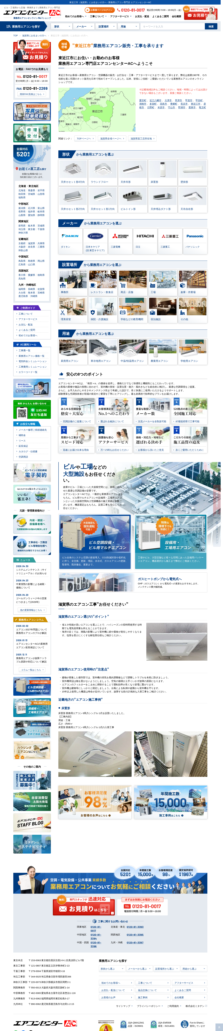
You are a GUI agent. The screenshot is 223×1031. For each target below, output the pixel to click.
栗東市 (192, 107)
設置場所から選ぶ (164, 968)
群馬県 (22, 225)
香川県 (22, 274)
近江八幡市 (155, 100)
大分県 (22, 292)
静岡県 (41, 215)
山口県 (31, 264)
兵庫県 (41, 243)
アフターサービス (119, 16)
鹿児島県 (23, 296)
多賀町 (153, 103)
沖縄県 (33, 296)
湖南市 (142, 103)
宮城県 (31, 193)
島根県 (31, 260)
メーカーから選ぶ (137, 968)
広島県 (22, 264)
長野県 (22, 211)
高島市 (163, 103)
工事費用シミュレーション (33, 366)
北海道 (22, 190)
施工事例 (142, 997)
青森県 (31, 190)
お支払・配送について (113, 990)
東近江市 (195, 103)
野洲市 (181, 107)
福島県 (22, 197)
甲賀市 (188, 100)
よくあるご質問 (160, 16)
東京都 (31, 229)
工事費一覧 (24, 350)
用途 (123, 26)
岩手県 (41, 190)
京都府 (22, 243)
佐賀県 (41, 289)
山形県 (41, 193)
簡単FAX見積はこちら (30, 94)
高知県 (22, 278)
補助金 (22, 435)
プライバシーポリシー (148, 1006)
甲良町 (199, 100)
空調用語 (23, 456)
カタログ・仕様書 (28, 451)
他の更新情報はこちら (31, 609)
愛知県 (31, 215)
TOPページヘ (84, 138)
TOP (15, 35)
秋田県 (22, 193)
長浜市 (184, 103)
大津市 (168, 100)
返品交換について (147, 990)
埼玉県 (22, 229)
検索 (211, 26)
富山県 (41, 208)
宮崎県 (41, 292)
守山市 (171, 107)
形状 (56, 26)
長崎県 (31, 289)
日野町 (150, 107)
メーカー (81, 26)
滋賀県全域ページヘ (110, 138)
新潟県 (22, 208)
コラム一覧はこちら (31, 669)
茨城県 (41, 225)
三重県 (41, 246)
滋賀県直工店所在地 (141, 138)
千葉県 (41, 229)
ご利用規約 (173, 1006)
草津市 (178, 100)
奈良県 (31, 246)
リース (22, 440)
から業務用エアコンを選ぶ (86, 154)
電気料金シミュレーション (33, 361)
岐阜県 (41, 211)
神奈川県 (23, 232)
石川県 (31, 208)
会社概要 (176, 16)
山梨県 (22, 215)
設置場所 (104, 26)
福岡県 (22, 289)
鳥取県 (22, 260)
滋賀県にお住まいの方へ (34, 35)
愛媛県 (31, 274)
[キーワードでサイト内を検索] (173, 26)
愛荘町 (142, 100)
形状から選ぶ (108, 968)
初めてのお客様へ (74, 16)
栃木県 (31, 225)
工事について (97, 16)
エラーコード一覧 (28, 372)
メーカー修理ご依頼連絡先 (33, 429)
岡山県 (41, 260)
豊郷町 (173, 103)
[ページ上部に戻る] (219, 1027)
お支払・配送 (142, 16)
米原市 (161, 107)
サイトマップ (123, 1006)
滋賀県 (31, 243)
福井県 (31, 211)
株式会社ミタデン (195, 1006)
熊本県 (31, 292)
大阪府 (22, 246)
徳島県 (41, 274)
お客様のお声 (108, 997)
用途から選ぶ (189, 968)
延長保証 (23, 445)
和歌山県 (23, 250)
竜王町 (202, 107)
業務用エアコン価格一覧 (31, 355)
